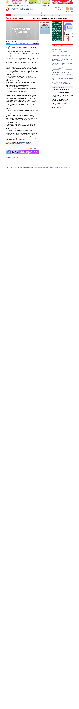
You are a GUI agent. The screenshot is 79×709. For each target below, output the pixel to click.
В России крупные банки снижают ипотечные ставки (60, 48)
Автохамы (18, 13)
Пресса (49, 13)
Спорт (59, 15)
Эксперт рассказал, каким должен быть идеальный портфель (62, 60)
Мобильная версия (10, 167)
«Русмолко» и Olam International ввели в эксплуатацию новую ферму (43, 18)
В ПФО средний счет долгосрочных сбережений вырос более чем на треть (62, 83)
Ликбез (34, 13)
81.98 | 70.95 (68, 11)
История (53, 13)
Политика (23, 15)
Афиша (57, 13)
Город (13, 15)
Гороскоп (66, 13)
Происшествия (47, 15)
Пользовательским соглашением (20, 165)
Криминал (54, 15)
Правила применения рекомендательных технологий (41, 167)
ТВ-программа (45, 13)
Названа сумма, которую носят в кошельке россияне (60, 67)
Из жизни (63, 15)
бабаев (11, 148)
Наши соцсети (67, 167)
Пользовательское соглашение (22, 167)
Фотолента (39, 13)
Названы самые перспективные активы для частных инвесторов (62, 63)
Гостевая (70, 13)
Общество (35, 15)
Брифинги (18, 15)
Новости (8, 13)
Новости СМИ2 (44, 50)
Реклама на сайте (59, 167)
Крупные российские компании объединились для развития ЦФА (60, 52)
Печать (37, 41)
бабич (13, 148)
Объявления (13, 13)
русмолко (7, 148)
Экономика (29, 15)
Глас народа (23, 13)
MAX (28, 143)
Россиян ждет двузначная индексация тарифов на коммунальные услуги (61, 71)
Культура (40, 15)
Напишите (24, 142)
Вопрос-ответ (29, 13)
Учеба (68, 15)
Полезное (62, 13)
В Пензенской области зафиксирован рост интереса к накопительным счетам (62, 75)
